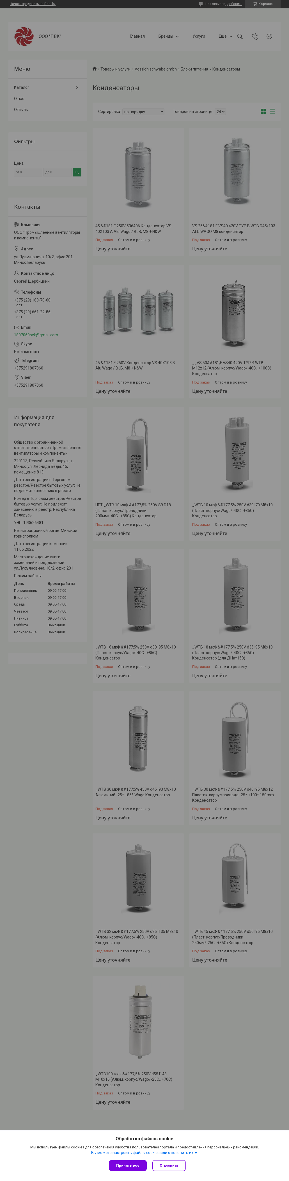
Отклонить (169, 1165)
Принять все (127, 1165)
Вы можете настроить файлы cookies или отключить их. (142, 1152)
